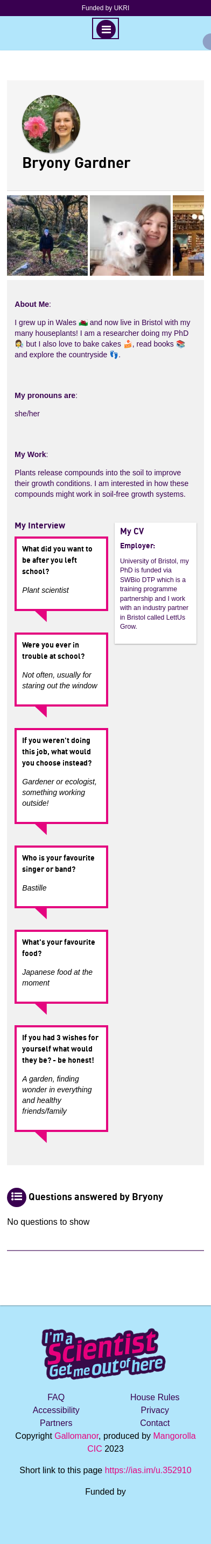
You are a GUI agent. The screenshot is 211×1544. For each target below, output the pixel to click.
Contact (155, 1423)
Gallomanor (76, 1435)
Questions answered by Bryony (96, 1197)
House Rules (155, 1397)
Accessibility (56, 1410)
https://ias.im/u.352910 (148, 1470)
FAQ (56, 1397)
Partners (56, 1423)
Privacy (155, 1410)
